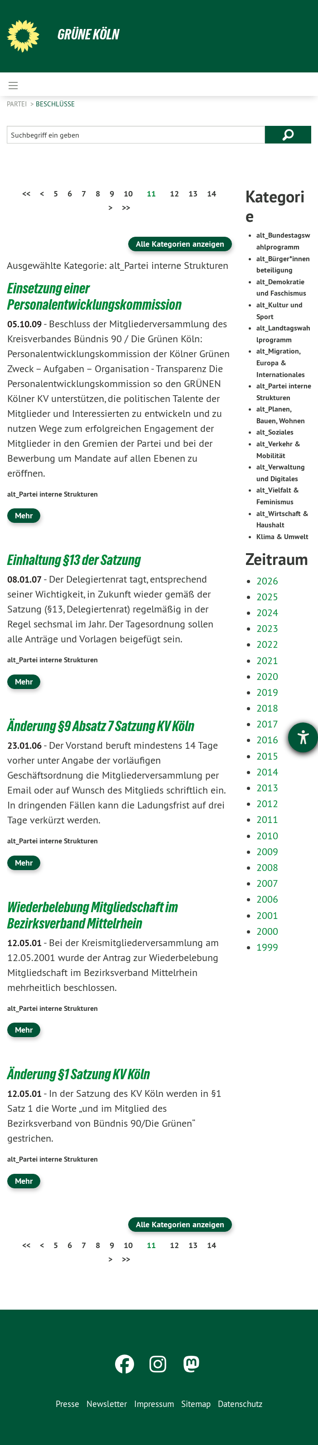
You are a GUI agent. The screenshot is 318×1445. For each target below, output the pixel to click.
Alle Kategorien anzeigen (180, 244)
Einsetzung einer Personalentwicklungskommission (94, 296)
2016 (267, 739)
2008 (267, 867)
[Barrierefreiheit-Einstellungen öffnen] (303, 737)
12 (174, 193)
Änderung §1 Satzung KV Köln (78, 1074)
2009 (267, 851)
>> (126, 207)
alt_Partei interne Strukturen (52, 494)
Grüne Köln (88, 34)
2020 (267, 676)
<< (26, 193)
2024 (267, 612)
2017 (267, 724)
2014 (267, 772)
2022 (267, 644)
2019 (267, 692)
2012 (267, 803)
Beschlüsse (55, 104)
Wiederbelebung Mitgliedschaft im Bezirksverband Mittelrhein (92, 915)
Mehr (24, 515)
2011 (267, 819)
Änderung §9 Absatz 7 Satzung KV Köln (100, 726)
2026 (267, 580)
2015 (267, 756)
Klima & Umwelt (282, 536)
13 (193, 193)
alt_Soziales (275, 432)
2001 (267, 915)
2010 (267, 835)
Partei (18, 104)
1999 (267, 947)
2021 (267, 660)
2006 (267, 899)
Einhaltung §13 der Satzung (74, 560)
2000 (267, 931)
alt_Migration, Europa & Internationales (280, 362)
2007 (267, 883)
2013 (267, 787)
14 (211, 193)
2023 (267, 628)
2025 (267, 596)
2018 (267, 708)
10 (128, 193)
